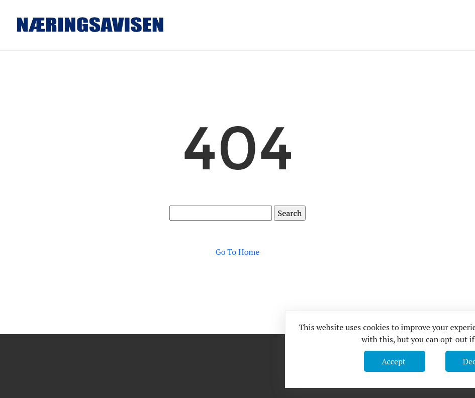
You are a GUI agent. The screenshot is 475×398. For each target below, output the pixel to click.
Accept (394, 361)
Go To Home (238, 251)
